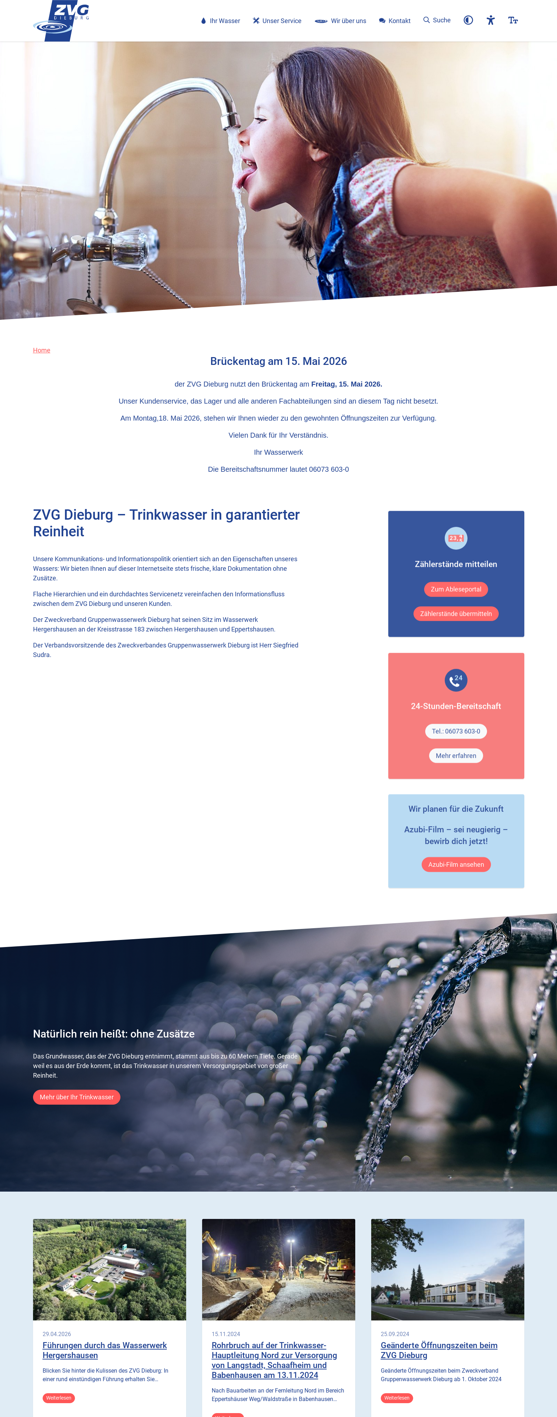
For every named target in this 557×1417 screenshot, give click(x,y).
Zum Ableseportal (456, 611)
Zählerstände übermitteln (456, 635)
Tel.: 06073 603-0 (456, 753)
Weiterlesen (58, 1398)
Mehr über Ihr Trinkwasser (77, 1097)
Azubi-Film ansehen (456, 881)
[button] (468, 21)
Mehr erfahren (456, 778)
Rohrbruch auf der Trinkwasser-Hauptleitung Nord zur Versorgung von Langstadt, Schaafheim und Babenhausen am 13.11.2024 (274, 1360)
